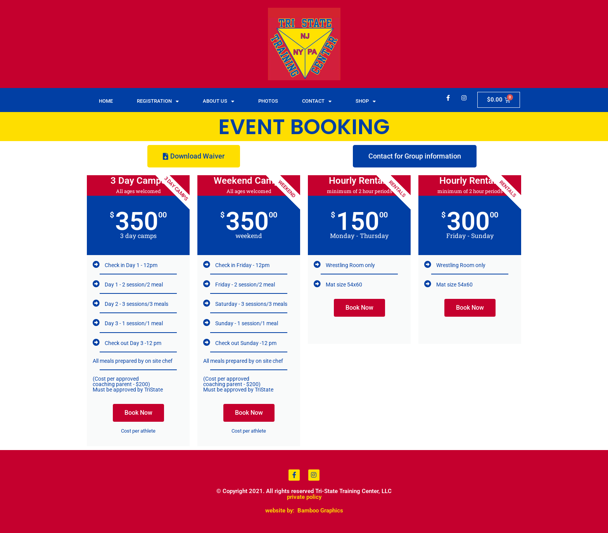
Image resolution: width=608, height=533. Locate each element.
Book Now (138, 412)
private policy (304, 496)
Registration (158, 101)
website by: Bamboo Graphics (304, 510)
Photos (268, 101)
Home (106, 101)
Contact (317, 101)
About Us (218, 101)
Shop (366, 101)
